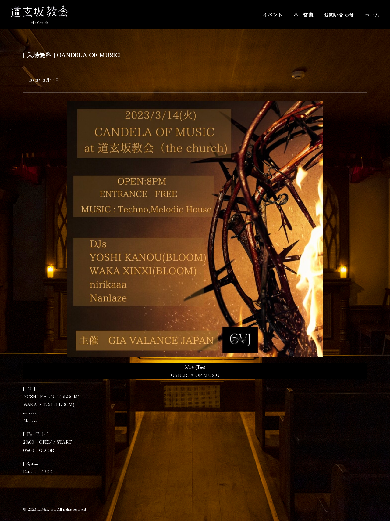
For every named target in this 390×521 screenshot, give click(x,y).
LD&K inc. (46, 509)
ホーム (372, 14)
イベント (272, 14)
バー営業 (303, 14)
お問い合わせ (339, 14)
